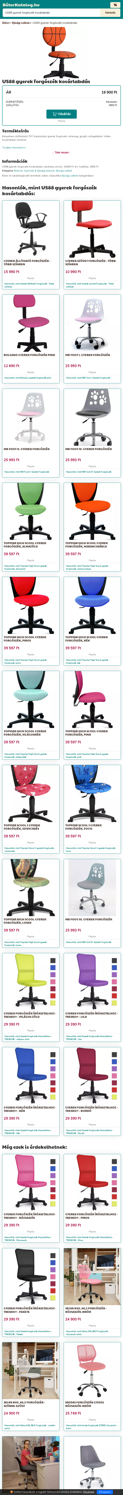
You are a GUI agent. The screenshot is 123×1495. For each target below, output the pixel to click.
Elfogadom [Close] (105, 1492)
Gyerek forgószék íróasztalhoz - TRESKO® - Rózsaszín (30, 1216)
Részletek (88, 1492)
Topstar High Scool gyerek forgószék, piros (25, 638)
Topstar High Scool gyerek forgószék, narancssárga (86, 544)
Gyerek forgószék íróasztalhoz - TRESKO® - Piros (91, 1216)
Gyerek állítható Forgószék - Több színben (27, 262)
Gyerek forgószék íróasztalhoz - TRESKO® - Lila (91, 1015)
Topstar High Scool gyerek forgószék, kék (86, 638)
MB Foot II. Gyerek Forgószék (27, 449)
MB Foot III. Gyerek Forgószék (88, 919)
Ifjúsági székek (64, 170)
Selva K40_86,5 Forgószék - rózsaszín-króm (86, 1310)
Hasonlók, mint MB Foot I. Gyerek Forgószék (88, 377)
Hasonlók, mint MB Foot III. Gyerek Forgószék (88, 942)
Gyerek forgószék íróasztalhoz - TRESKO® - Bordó (91, 1109)
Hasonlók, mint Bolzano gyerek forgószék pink (27, 377)
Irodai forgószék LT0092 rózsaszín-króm (84, 1404)
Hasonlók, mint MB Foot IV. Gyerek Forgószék (88, 472)
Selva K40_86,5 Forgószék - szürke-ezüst (24, 1404)
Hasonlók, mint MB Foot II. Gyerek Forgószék (26, 472)
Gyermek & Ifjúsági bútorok (39, 170)
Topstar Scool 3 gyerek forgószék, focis (83, 827)
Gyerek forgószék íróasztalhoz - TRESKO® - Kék (30, 1109)
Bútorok (18, 170)
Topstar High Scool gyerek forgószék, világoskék (25, 732)
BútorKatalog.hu (21, 5)
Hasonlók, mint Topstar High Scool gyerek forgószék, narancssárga (87, 567)
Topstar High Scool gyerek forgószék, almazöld (25, 544)
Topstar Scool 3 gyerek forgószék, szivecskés (22, 827)
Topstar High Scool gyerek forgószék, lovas (25, 921)
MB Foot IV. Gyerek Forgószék (88, 449)
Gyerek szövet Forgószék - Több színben (90, 262)
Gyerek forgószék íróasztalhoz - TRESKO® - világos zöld (30, 1015)
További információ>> (14, 147)
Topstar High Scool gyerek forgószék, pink (86, 732)
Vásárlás (62, 114)
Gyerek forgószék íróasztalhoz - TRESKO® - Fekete (30, 1310)
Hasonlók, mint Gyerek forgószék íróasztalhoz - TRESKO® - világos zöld (28, 1038)
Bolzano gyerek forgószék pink (29, 355)
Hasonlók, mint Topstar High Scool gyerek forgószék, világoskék (25, 756)
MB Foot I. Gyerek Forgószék (87, 355)
